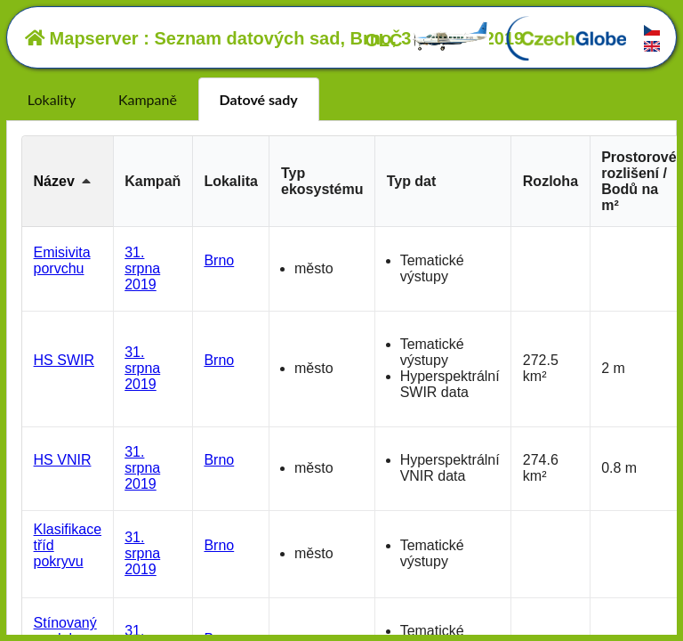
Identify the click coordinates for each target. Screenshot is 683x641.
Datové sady (259, 99)
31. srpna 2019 (142, 268)
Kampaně (147, 99)
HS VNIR (63, 459)
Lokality (52, 99)
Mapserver (82, 38)
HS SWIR (64, 360)
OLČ (427, 40)
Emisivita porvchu (62, 260)
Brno (219, 260)
